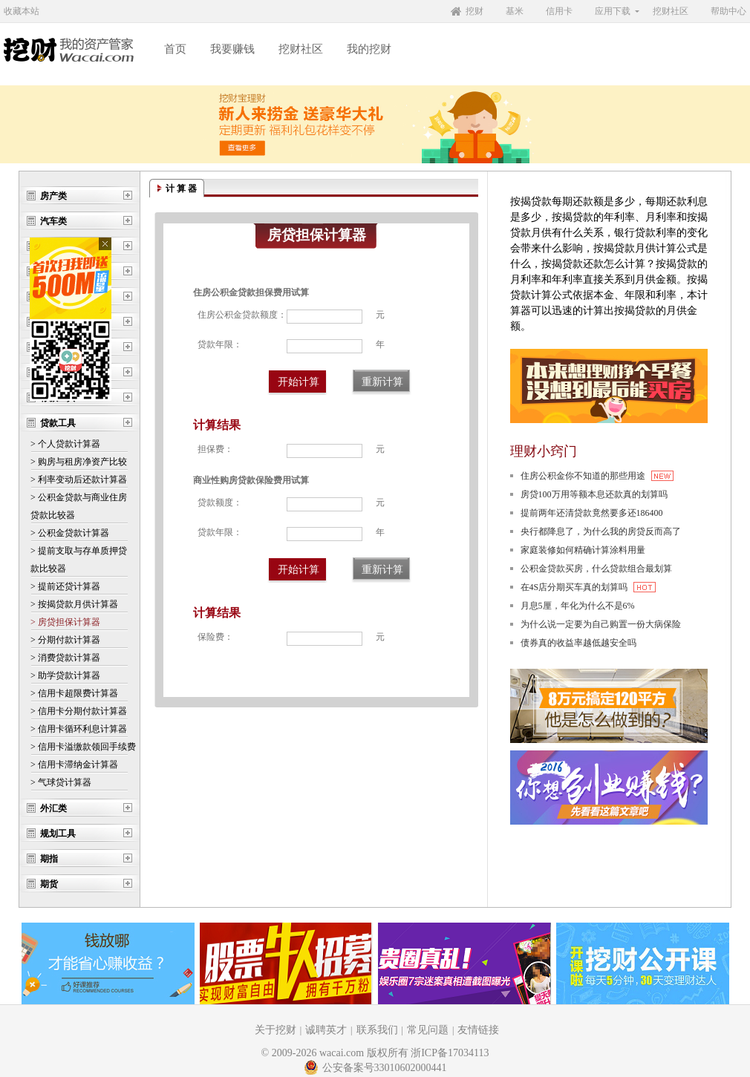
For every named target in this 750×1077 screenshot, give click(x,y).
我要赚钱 (232, 49)
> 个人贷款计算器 (65, 444)
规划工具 (58, 833)
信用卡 (559, 11)
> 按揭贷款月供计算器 (74, 604)
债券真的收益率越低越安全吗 (578, 643)
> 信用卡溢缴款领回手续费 (83, 747)
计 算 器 (181, 188)
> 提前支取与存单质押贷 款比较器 (78, 560)
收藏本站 (21, 11)
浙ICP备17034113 (450, 1052)
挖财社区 (670, 11)
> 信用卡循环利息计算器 (78, 729)
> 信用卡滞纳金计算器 (74, 764)
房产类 (53, 196)
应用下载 (612, 11)
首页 (175, 49)
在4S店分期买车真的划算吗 (588, 587)
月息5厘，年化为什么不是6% (578, 605)
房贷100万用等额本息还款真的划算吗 (594, 494)
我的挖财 (369, 49)
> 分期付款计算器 (65, 640)
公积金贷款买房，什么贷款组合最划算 (596, 568)
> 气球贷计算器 (60, 782)
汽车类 (53, 221)
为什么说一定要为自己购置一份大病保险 (601, 624)
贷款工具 (58, 423)
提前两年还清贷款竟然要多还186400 (592, 513)
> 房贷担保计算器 (65, 622)
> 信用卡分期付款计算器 (78, 711)
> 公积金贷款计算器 (69, 533)
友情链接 (478, 1029)
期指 (49, 859)
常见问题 (428, 1029)
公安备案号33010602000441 (375, 1067)
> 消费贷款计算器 (65, 657)
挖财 (474, 11)
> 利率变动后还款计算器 (78, 479)
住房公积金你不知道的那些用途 (597, 476)
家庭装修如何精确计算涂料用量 (583, 550)
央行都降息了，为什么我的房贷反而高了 (601, 531)
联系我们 (377, 1029)
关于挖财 (275, 1029)
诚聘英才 (326, 1029)
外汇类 (53, 808)
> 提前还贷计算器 (65, 586)
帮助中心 (728, 11)
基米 (515, 11)
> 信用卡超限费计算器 (74, 693)
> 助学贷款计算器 (65, 675)
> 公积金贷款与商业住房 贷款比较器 (78, 506)
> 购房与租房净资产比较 (78, 461)
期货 (49, 884)
